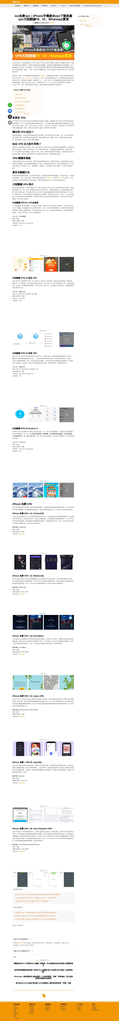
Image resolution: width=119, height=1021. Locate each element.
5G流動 (16, 1008)
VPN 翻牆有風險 (20, 105)
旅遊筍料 (31, 1011)
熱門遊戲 (47, 1006)
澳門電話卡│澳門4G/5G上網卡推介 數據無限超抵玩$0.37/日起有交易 (35, 916)
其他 (93, 1004)
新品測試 (63, 1008)
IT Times (79, 1004)
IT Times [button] (63, 5)
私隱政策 (94, 1006)
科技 (15, 957)
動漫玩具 (47, 1010)
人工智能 (16, 1018)
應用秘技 (63, 1006)
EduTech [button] (54, 5)
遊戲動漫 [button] (36, 5)
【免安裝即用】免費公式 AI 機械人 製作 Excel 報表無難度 (32, 901)
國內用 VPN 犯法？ (20, 98)
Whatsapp (28, 78)
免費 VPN (21, 943)
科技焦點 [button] (18, 5)
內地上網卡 (42, 75)
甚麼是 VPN (18, 94)
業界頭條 (78, 1006)
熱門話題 (31, 1013)
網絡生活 (32, 1004)
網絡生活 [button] (27, 5)
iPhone (15, 1006)
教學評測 (64, 1004)
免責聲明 (94, 1008)
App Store (22, 534)
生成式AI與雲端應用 (74, 5)
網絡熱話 (31, 1006)
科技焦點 (17, 1004)
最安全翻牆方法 (19, 108)
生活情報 (31, 1008)
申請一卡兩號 (61, 178)
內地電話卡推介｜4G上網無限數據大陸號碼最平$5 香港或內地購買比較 (36, 912)
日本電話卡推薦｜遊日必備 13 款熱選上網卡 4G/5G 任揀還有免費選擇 (35, 919)
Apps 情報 (63, 1010)
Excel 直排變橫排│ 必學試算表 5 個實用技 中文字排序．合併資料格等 (35, 898)
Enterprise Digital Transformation (92, 5)
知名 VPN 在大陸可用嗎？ (22, 101)
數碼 (15, 1011)
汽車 (15, 1016)
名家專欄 (78, 1010)
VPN (40, 80)
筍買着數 (31, 1010)
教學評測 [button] (45, 5)
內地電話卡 (48, 178)
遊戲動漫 (48, 1004)
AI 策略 (78, 1008)
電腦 (15, 1010)
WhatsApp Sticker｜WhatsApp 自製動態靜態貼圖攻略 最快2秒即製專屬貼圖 (37, 894)
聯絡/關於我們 (95, 1010)
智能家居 (16, 1013)
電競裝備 (47, 1008)
